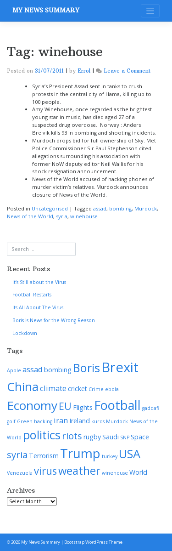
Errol (84, 71)
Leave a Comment (127, 71)
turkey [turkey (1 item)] (109, 456)
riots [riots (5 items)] (72, 435)
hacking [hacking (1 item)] (43, 421)
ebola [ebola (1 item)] (112, 389)
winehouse (84, 216)
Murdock (145, 208)
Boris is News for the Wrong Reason (53, 320)
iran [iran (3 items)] (61, 420)
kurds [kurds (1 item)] (98, 421)
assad (99, 208)
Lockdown (24, 333)
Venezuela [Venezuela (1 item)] (20, 473)
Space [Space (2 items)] (140, 436)
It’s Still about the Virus (39, 282)
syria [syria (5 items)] (17, 454)
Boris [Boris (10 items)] (86, 367)
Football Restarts (31, 294)
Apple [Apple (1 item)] (14, 370)
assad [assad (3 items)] (32, 369)
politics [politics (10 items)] (42, 435)
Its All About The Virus (37, 307)
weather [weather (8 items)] (79, 470)
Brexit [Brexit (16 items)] (120, 367)
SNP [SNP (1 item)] (124, 437)
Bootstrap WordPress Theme (93, 542)
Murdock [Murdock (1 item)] (117, 421)
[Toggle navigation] (150, 10)
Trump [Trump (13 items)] (80, 453)
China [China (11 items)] (23, 386)
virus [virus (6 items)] (45, 470)
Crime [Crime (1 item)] (96, 389)
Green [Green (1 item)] (25, 421)
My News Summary (45, 10)
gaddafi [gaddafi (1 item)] (150, 408)
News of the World (30, 216)
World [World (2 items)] (138, 472)
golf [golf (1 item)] (11, 421)
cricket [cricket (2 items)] (77, 388)
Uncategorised (50, 208)
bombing (120, 208)
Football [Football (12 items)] (117, 405)
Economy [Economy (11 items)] (32, 405)
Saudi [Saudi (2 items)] (110, 436)
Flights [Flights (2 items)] (83, 407)
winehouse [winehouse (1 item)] (115, 473)
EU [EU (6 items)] (65, 406)
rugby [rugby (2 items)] (92, 436)
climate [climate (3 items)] (53, 388)
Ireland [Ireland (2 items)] (79, 420)
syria (61, 216)
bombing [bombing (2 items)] (58, 369)
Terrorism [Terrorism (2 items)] (44, 455)
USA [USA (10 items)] (129, 453)
